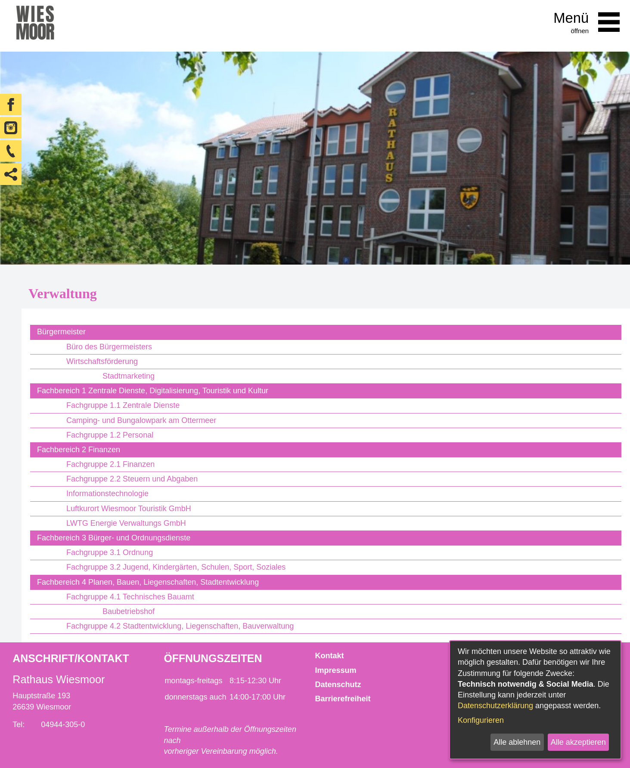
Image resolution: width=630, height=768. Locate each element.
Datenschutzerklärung (495, 705)
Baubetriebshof (128, 611)
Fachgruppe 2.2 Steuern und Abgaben (132, 479)
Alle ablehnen (516, 742)
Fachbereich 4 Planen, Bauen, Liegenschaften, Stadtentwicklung (148, 582)
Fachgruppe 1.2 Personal (109, 435)
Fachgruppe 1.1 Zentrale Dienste (123, 405)
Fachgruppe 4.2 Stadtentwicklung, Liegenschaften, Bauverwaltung (180, 626)
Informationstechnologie (107, 493)
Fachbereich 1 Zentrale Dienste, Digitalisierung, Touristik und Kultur (152, 390)
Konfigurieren (481, 720)
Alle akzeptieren (578, 742)
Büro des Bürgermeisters (109, 346)
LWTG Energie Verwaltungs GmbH (126, 523)
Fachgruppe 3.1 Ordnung (109, 552)
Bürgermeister (61, 331)
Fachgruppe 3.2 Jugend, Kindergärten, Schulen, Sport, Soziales (176, 567)
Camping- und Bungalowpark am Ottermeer (141, 420)
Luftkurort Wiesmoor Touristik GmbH (128, 508)
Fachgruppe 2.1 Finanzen (110, 464)
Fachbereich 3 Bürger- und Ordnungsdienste (113, 538)
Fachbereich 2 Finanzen (78, 449)
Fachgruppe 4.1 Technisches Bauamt (130, 596)
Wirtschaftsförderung (102, 361)
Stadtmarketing (128, 376)
